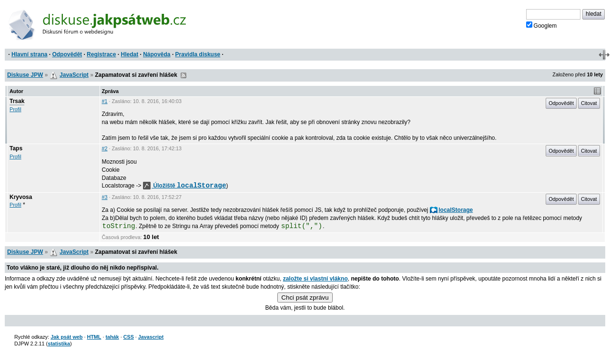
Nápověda (156, 54)
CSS (128, 337)
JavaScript (74, 75)
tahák (112, 337)
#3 (105, 197)
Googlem (541, 25)
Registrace (101, 54)
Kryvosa (21, 197)
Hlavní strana (29, 54)
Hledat (129, 54)
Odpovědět (67, 54)
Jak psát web (66, 337)
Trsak (17, 101)
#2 (105, 148)
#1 (105, 101)
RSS (183, 75)
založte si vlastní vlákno (315, 278)
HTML (94, 337)
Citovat (589, 103)
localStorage (451, 210)
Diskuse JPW (25, 75)
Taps (16, 148)
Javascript (150, 337)
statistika (59, 343)
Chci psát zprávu (304, 297)
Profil (15, 109)
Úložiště (184, 185)
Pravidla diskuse (198, 54)
